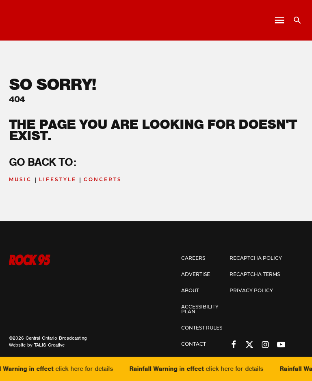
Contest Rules (201, 328)
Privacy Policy (251, 290)
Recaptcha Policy (256, 258)
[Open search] (294, 20)
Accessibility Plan (200, 309)
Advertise (195, 274)
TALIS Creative (49, 345)
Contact (193, 344)
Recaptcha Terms (255, 274)
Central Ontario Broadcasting (56, 338)
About (190, 290)
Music (20, 180)
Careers (193, 258)
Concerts (103, 180)
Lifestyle (57, 180)
